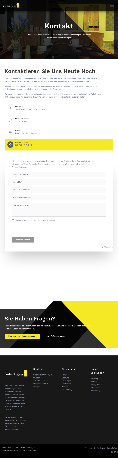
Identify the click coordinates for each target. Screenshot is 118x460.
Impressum (4, 450)
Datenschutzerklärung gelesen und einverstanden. (35, 222)
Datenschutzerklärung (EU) (21, 450)
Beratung (94, 381)
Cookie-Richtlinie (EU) (43, 450)
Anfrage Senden (23, 242)
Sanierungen (95, 389)
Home (64, 377)
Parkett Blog (67, 391)
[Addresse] (10, 108)
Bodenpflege (96, 392)
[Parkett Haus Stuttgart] (59, 281)
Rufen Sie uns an (23, 118)
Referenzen (66, 386)
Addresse (19, 106)
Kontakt (65, 389)
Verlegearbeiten (97, 387)
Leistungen (66, 383)
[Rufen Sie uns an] (10, 120)
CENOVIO (114, 454)
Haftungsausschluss (9, 453)
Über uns (65, 380)
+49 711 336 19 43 (41, 383)
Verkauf (94, 384)
